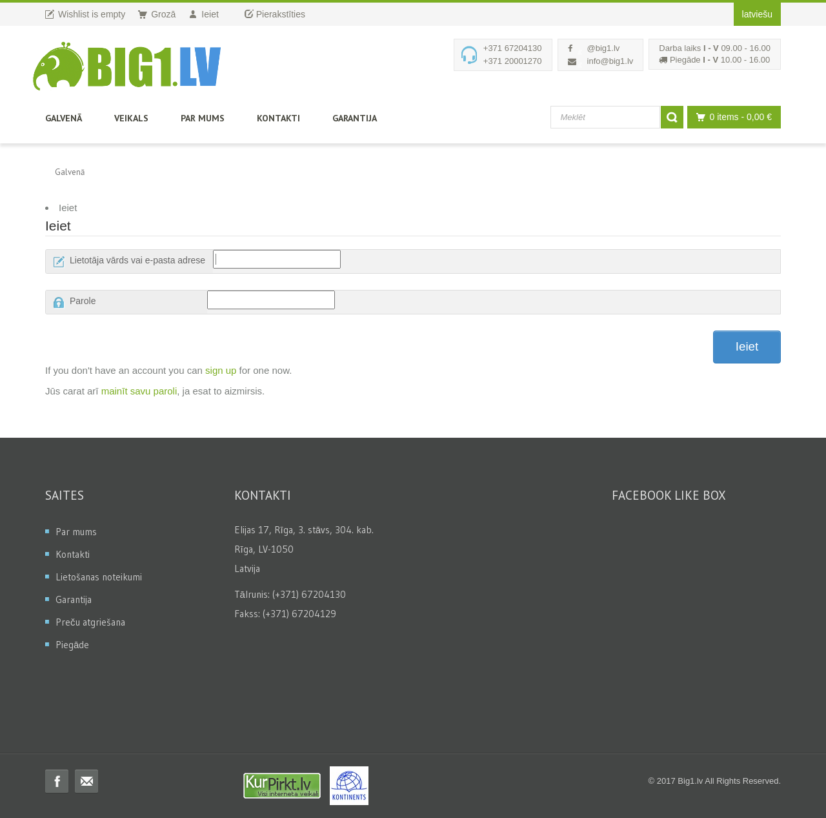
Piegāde (72, 645)
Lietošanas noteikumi (98, 577)
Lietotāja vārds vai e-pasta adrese (137, 260)
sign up (220, 370)
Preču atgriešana (90, 622)
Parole (83, 300)
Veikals (131, 118)
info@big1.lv (610, 61)
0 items (730, 117)
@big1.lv (603, 48)
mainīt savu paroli (139, 390)
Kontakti (278, 118)
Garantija (354, 118)
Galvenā (63, 118)
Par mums (203, 118)
